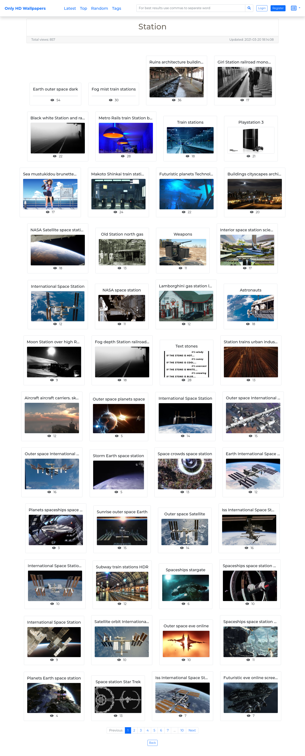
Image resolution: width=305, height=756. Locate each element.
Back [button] (152, 743)
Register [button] (278, 8)
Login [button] (262, 8)
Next (192, 730)
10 (182, 730)
